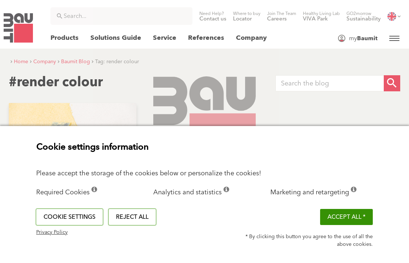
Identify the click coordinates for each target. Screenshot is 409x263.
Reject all (132, 217)
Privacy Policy (52, 232)
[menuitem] (213, 16)
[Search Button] (392, 83)
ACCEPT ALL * (346, 217)
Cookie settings (69, 217)
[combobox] (121, 16)
